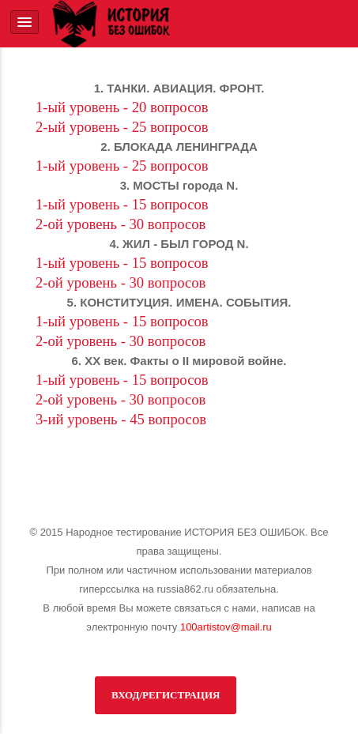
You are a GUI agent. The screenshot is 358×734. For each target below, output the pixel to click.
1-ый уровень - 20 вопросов (122, 107)
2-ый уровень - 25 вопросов (122, 127)
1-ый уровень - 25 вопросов (122, 165)
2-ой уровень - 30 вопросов (120, 224)
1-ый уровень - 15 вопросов (122, 204)
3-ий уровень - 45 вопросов (121, 419)
